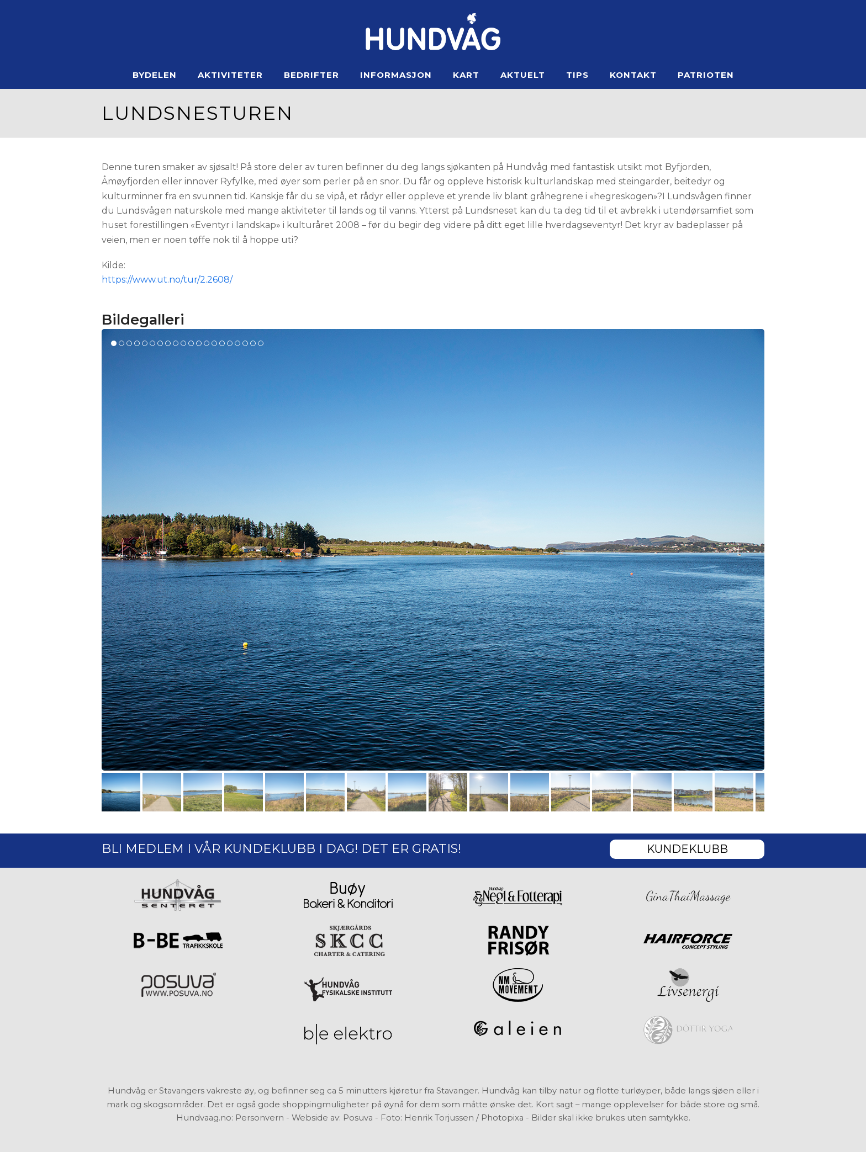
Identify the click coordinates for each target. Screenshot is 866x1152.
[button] (121, 792)
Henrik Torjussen (439, 1118)
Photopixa (502, 1118)
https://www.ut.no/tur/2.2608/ (167, 279)
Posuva (358, 1118)
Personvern (259, 1118)
